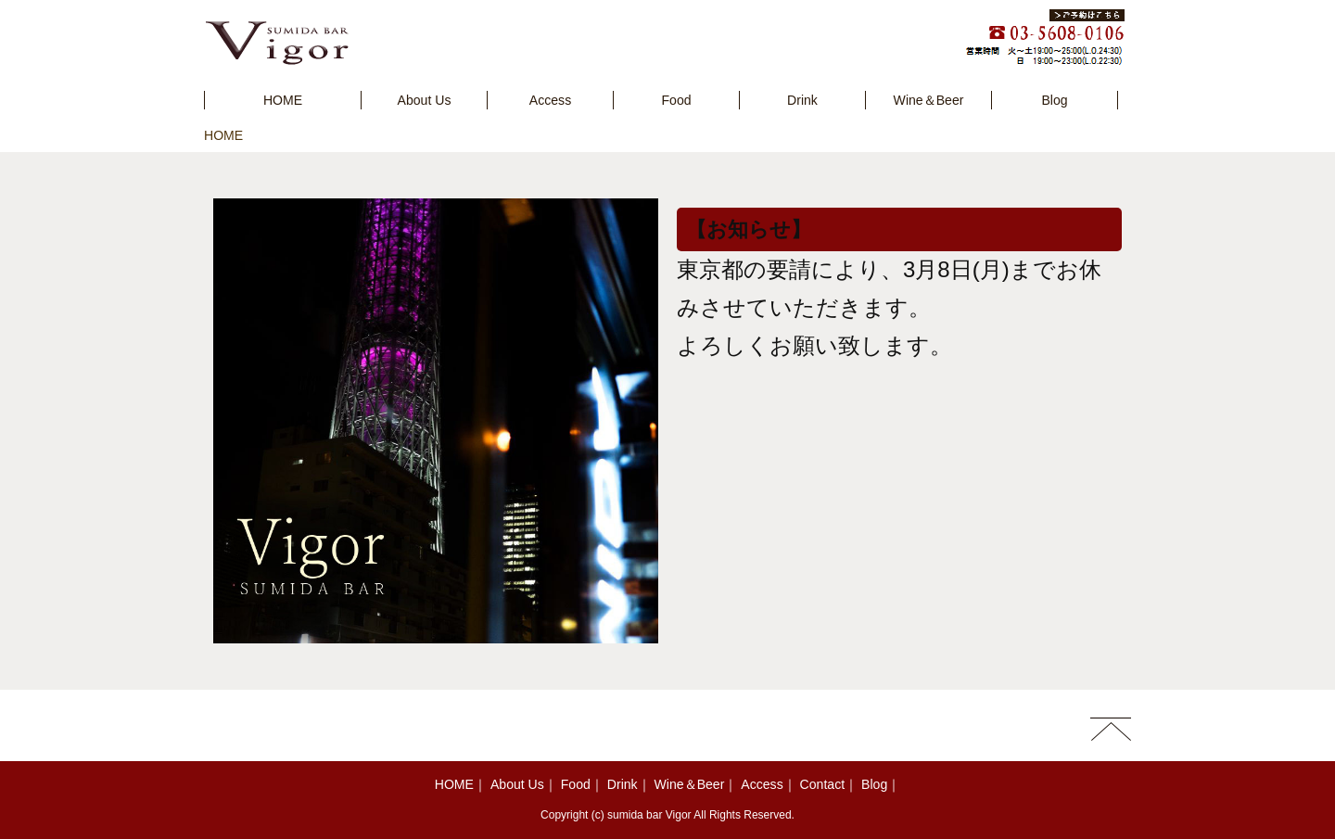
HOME (223, 135)
